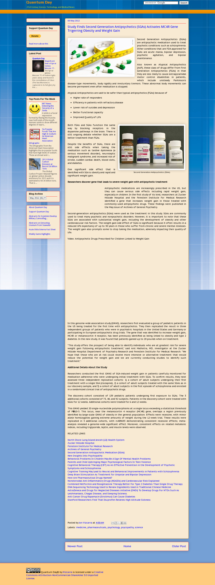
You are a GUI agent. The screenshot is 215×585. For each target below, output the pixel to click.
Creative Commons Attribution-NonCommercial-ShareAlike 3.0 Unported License (64, 575)
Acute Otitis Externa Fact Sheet (42, 229)
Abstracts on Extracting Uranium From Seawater (40, 224)
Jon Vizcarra (86, 522)
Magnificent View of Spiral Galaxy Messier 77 (50, 64)
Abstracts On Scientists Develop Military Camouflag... (43, 217)
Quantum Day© (50, 572)
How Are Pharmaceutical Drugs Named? (90, 477)
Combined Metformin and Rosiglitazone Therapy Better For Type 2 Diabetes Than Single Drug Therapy (125, 484)
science (139, 527)
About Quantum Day (38, 207)
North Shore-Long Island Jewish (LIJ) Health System (96, 440)
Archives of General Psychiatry (84, 449)
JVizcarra (67, 572)
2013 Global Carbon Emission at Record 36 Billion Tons (49, 164)
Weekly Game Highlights (39, 234)
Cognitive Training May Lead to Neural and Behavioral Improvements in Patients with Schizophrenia (123, 471)
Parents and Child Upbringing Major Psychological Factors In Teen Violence (109, 462)
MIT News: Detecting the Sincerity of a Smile (48, 107)
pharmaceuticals (96, 527)
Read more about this (38, 44)
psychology (114, 527)
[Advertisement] (107, 11)
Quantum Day (39, 2)
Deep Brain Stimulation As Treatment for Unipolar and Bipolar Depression (109, 474)
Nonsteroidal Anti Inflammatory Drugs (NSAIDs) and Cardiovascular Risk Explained (113, 480)
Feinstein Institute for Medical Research (90, 446)
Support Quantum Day (39, 212)
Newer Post (75, 546)
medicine (81, 527)
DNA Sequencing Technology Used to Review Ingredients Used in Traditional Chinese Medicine (119, 487)
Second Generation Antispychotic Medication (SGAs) (96, 452)
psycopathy (127, 527)
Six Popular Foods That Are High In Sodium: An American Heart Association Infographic (42, 136)
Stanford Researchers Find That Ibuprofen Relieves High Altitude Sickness (109, 499)
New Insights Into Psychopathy (85, 455)
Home (127, 546)
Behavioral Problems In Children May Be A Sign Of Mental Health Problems (109, 458)
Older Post (179, 546)
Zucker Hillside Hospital (81, 443)
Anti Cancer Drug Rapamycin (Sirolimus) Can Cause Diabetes (101, 496)
